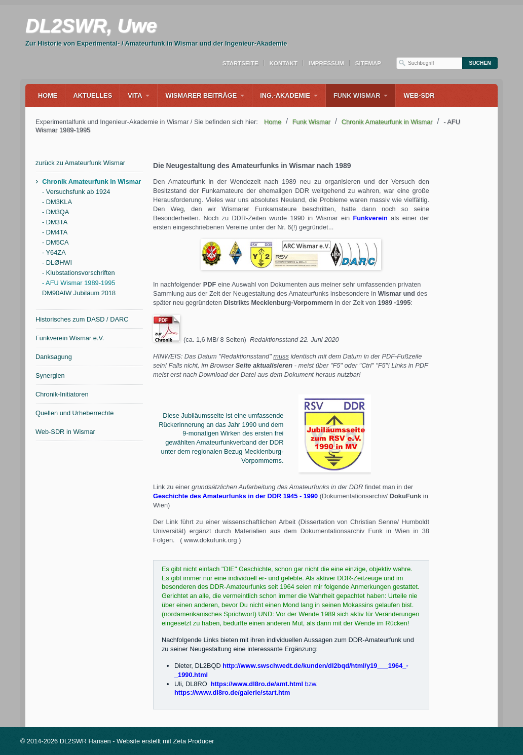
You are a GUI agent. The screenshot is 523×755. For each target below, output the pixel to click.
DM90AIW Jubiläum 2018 (79, 293)
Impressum (326, 63)
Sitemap (368, 63)
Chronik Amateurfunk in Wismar (91, 181)
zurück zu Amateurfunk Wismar (80, 163)
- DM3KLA (57, 202)
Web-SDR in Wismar (65, 431)
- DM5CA (55, 242)
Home (47, 95)
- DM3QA (55, 212)
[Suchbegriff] (429, 63)
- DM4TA (54, 232)
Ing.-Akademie (285, 95)
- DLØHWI (57, 262)
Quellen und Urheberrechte (74, 413)
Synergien (50, 375)
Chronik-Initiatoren (62, 394)
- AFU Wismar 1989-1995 (78, 283)
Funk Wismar (356, 95)
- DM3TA (54, 222)
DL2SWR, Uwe (91, 25)
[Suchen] (480, 63)
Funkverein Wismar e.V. (69, 338)
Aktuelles (92, 95)
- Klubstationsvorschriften (78, 272)
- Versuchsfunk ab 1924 (76, 191)
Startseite (240, 63)
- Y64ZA (54, 252)
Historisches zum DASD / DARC (81, 319)
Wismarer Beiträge (201, 95)
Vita (135, 95)
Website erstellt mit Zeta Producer (165, 741)
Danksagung (53, 357)
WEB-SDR (418, 95)
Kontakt (283, 63)
